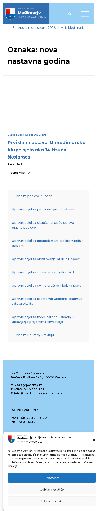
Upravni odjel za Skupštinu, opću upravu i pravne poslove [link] (43, 225)
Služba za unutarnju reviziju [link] (33, 335)
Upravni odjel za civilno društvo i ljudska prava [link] (46, 285)
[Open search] (70, 14)
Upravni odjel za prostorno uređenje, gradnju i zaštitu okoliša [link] (47, 301)
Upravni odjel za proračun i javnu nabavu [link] (43, 209)
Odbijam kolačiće (52, 490)
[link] (26, 13)
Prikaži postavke (51, 502)
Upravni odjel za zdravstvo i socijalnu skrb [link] (43, 272)
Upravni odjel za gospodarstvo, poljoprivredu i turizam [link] (47, 243)
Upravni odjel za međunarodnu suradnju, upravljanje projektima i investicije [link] (43, 319)
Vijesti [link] (42, 134)
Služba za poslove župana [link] (23, 134)
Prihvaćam (51, 479)
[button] (94, 441)
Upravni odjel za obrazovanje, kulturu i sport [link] (46, 259)
